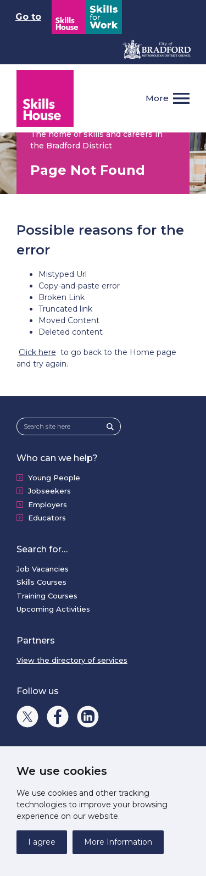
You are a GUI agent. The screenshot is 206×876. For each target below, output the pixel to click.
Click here (37, 352)
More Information (118, 842)
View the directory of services (71, 660)
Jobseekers (49, 490)
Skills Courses (41, 582)
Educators (47, 517)
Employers (47, 504)
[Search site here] (65, 426)
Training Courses (46, 595)
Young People (54, 477)
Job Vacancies (42, 568)
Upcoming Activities (53, 609)
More (157, 98)
